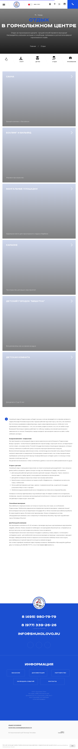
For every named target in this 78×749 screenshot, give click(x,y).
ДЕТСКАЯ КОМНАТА (18, 357)
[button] (59, 4)
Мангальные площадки (21, 189)
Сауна (10, 76)
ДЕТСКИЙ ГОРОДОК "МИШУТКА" (25, 301)
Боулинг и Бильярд (18, 133)
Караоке (12, 245)
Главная (33, 46)
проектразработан (61, 732)
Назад (40, 15)
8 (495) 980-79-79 (39, 617)
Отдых (43, 46)
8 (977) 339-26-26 (39, 625)
